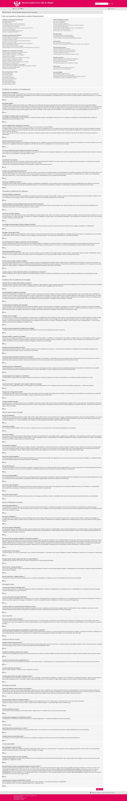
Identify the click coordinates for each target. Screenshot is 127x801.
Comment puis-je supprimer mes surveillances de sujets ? (65, 62)
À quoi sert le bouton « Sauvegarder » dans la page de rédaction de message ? (19, 65)
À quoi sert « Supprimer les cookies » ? (10, 31)
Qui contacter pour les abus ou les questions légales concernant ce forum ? (69, 76)
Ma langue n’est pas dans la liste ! (9, 42)
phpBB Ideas (73, 758)
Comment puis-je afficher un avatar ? (10, 44)
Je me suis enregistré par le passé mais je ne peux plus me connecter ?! (18, 27)
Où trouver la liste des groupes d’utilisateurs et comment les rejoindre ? (68, 25)
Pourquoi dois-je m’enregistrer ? (9, 21)
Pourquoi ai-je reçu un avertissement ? (10, 63)
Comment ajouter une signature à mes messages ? (13, 54)
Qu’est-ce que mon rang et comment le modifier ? (13, 46)
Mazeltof (22, 798)
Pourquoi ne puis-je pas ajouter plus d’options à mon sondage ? (16, 57)
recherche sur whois (91, 767)
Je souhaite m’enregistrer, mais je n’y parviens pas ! (13, 23)
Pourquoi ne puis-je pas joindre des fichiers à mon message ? (15, 61)
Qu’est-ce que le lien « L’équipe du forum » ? (62, 30)
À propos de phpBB (31, 750)
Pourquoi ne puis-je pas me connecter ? (10, 26)
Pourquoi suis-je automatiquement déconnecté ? (12, 30)
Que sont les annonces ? (7, 80)
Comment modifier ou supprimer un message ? (12, 53)
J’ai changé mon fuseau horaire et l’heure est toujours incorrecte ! (16, 40)
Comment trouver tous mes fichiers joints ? (62, 68)
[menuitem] (22, 9)
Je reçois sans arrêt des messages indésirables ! (63, 36)
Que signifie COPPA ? (7, 22)
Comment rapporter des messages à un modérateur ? (13, 64)
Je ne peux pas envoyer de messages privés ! (63, 35)
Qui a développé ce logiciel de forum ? (61, 73)
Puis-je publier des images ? (8, 77)
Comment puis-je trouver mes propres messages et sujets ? (66, 54)
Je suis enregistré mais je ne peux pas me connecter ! (14, 25)
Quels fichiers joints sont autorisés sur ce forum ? (63, 67)
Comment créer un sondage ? (8, 56)
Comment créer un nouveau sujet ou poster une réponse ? (15, 52)
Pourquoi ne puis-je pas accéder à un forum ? (12, 60)
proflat (17, 798)
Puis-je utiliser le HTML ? (7, 74)
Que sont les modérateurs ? (59, 22)
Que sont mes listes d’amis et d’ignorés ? (62, 42)
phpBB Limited (40, 748)
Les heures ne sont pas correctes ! (9, 39)
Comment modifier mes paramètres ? (10, 36)
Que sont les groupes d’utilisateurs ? (61, 23)
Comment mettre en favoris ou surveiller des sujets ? (64, 60)
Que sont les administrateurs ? (59, 21)
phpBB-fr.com (20, 796)
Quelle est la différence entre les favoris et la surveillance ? (66, 58)
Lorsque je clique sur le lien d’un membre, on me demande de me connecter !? (21, 47)
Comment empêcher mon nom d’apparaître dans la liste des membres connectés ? (20, 37)
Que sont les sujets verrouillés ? (9, 82)
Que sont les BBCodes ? (7, 73)
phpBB (75, 235)
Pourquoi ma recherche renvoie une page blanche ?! (64, 51)
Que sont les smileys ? (7, 75)
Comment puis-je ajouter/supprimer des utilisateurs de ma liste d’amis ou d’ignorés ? (71, 44)
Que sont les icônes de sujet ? (8, 84)
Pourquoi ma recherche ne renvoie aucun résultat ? (64, 50)
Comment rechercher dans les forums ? (61, 48)
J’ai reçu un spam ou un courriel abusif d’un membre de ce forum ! (67, 37)
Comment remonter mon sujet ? (9, 68)
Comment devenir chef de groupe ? (60, 26)
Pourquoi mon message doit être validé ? (11, 67)
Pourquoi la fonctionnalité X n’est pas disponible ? (64, 74)
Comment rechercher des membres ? (61, 52)
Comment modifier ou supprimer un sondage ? (12, 59)
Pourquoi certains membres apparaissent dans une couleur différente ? (68, 27)
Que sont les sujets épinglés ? (8, 81)
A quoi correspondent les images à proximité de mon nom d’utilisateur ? (17, 43)
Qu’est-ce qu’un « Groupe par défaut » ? (62, 29)
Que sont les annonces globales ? (9, 78)
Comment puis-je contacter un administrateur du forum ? (65, 77)
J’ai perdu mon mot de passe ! (8, 29)
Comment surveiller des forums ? (60, 61)
